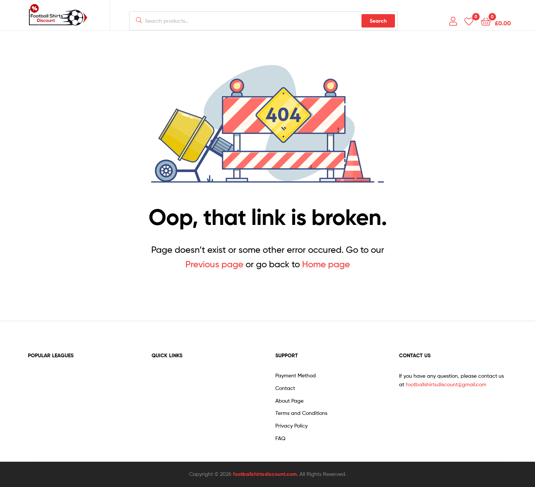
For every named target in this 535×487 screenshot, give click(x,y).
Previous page (214, 264)
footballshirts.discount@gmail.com (446, 384)
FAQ (280, 438)
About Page (289, 400)
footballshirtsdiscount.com (265, 474)
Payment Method (295, 375)
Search (378, 20)
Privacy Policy (291, 425)
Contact (285, 388)
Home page (326, 264)
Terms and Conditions (301, 413)
